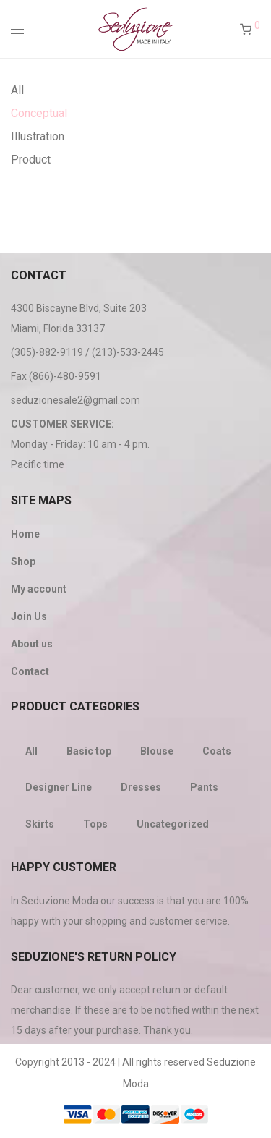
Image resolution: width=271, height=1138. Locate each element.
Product (31, 159)
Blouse (156, 751)
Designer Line (58, 787)
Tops (95, 824)
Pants (204, 787)
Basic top (88, 751)
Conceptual (39, 113)
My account (38, 589)
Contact (30, 671)
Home (25, 534)
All (17, 90)
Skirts (39, 824)
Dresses (141, 787)
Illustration (37, 136)
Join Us (29, 616)
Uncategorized (173, 824)
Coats (216, 751)
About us (32, 644)
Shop (23, 561)
